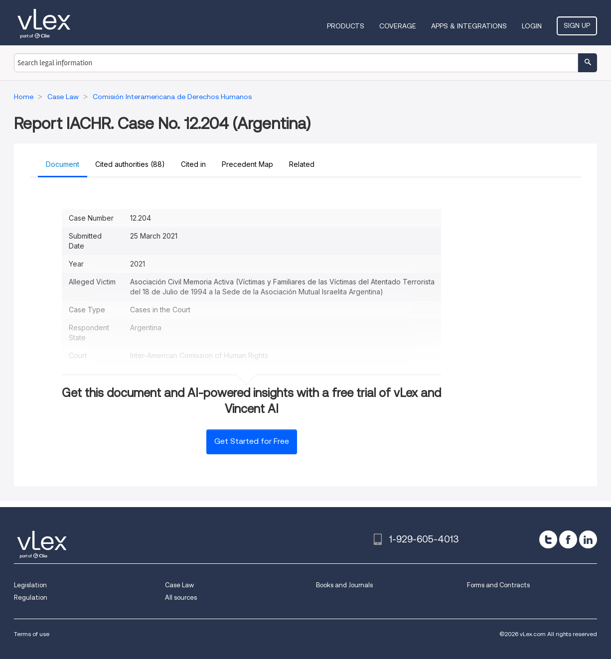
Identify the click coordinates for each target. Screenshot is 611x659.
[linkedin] (588, 539)
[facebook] (568, 539)
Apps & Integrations (469, 26)
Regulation (30, 597)
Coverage (397, 26)
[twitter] (548, 539)
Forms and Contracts (498, 585)
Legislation (30, 585)
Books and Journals (344, 585)
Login (532, 26)
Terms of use (31, 634)
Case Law (179, 585)
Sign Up (577, 25)
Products (345, 26)
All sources (181, 597)
